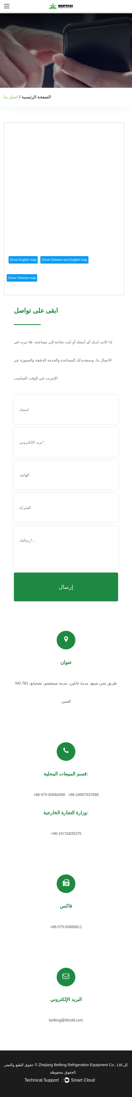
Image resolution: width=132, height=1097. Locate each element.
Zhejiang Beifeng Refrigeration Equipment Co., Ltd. (80, 1065)
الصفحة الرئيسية (36, 97)
